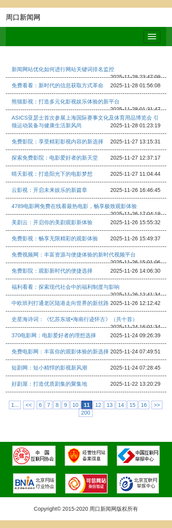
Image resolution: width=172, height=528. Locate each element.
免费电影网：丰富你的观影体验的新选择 (60, 351)
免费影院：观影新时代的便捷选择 (52, 271)
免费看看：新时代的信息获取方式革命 (57, 85)
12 (98, 405)
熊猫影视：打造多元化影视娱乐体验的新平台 (66, 101)
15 (133, 405)
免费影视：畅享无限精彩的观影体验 (55, 238)
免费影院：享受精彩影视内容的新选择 (57, 141)
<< (28, 405)
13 (109, 405)
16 (144, 405)
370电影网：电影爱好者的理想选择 (54, 335)
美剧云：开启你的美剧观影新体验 (52, 222)
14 (121, 405)
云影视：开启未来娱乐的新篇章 (49, 190)
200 (85, 413)
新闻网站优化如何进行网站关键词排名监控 (63, 69)
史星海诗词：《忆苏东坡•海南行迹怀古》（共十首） (75, 319)
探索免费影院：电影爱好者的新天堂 (55, 158)
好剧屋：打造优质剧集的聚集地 (49, 384)
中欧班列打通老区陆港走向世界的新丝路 (60, 303)
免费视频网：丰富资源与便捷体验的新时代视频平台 (74, 255)
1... (15, 405)
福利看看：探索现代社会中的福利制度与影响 (66, 287)
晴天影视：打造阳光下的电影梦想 (52, 174)
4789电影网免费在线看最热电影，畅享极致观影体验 (74, 206)
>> (157, 405)
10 (76, 405)
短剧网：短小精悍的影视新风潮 (49, 368)
